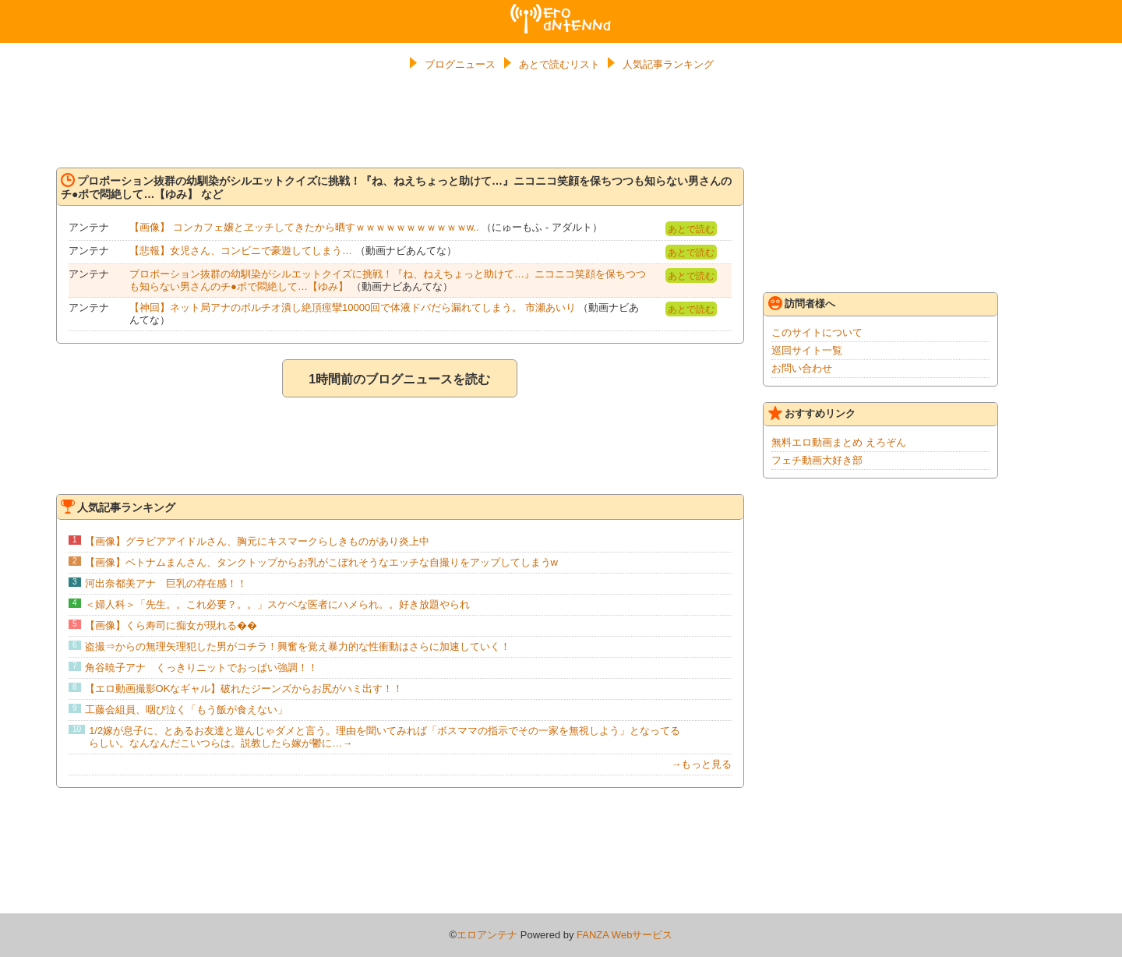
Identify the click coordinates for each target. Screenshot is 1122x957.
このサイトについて (817, 332)
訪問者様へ (801, 303)
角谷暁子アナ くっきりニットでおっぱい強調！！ (201, 667)
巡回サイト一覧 (806, 350)
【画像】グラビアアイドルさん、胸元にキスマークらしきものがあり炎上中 (257, 541)
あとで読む (691, 229)
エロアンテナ (561, 10)
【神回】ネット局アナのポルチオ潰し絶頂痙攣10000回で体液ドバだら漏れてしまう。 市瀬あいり (352, 307)
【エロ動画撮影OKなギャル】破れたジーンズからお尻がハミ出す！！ (244, 688)
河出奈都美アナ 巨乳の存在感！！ (166, 583)
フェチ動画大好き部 (817, 460)
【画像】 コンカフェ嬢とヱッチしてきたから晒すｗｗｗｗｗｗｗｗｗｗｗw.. (304, 227)
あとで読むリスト (559, 64)
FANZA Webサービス (624, 935)
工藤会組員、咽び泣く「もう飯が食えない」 (186, 709)
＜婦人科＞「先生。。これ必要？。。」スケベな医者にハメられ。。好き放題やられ (277, 604)
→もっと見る (701, 764)
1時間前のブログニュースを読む (399, 379)
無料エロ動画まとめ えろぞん (838, 442)
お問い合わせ (801, 368)
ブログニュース (460, 64)
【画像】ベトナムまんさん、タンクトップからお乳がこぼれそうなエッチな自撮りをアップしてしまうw (321, 562)
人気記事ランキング (668, 64)
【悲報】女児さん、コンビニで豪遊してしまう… (240, 250)
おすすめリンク (812, 413)
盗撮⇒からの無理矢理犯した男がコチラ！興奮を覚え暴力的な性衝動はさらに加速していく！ (297, 646)
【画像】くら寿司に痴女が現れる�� (171, 625)
